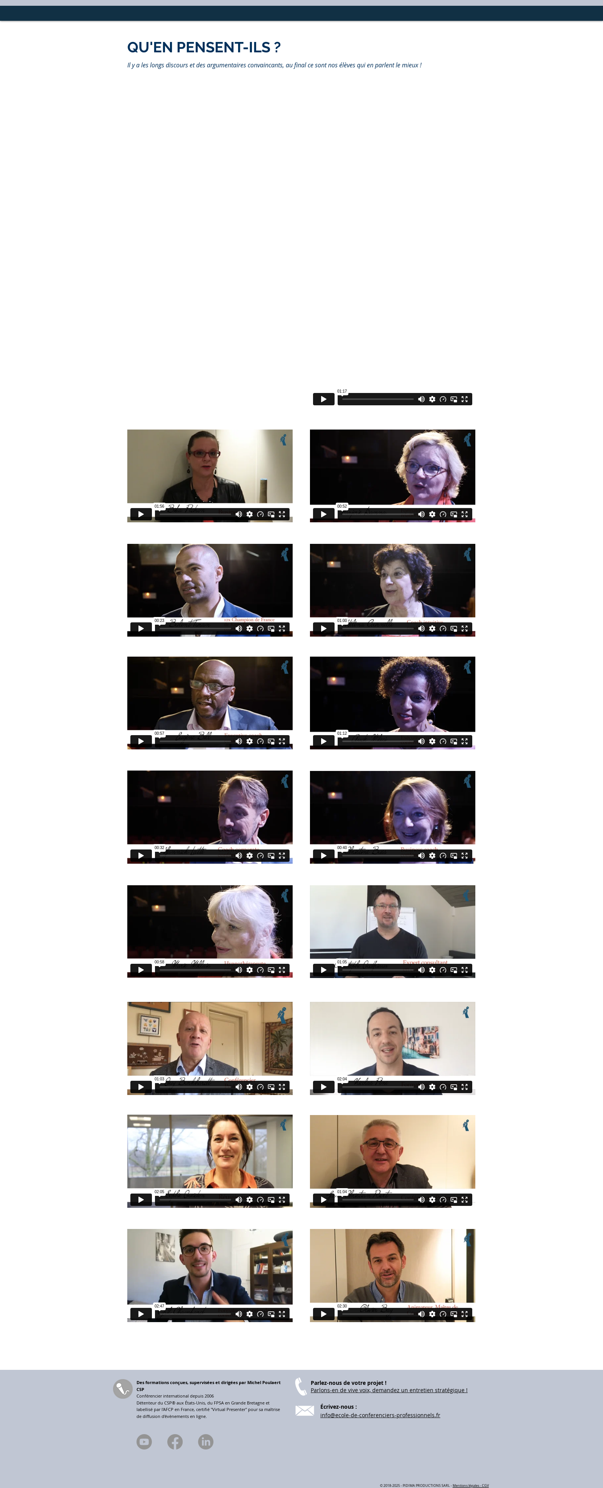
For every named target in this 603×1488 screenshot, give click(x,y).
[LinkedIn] (205, 1442)
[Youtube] (144, 1442)
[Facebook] (175, 1442)
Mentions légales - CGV (471, 1485)
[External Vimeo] (392, 360)
